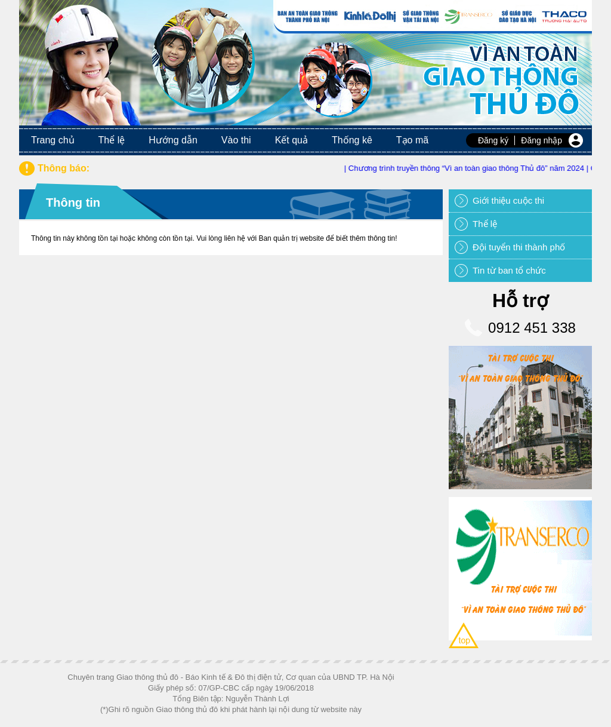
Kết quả (291, 140)
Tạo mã (412, 140)
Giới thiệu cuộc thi (508, 200)
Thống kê (352, 140)
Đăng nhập (541, 140)
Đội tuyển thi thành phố (519, 247)
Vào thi (236, 140)
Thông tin (73, 202)
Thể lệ (111, 140)
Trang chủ (53, 140)
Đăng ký (493, 140)
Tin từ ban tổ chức (509, 270)
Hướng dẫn (173, 140)
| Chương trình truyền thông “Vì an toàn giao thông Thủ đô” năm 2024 (468, 168)
